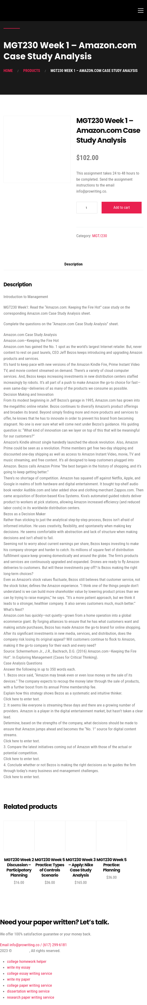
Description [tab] (73, 264)
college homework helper (26, 961)
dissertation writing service (28, 991)
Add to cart (121, 207)
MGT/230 (99, 235)
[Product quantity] (86, 207)
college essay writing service (29, 973)
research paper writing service (30, 997)
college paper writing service (29, 985)
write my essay (18, 967)
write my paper (18, 979)
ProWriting (21, 950)
